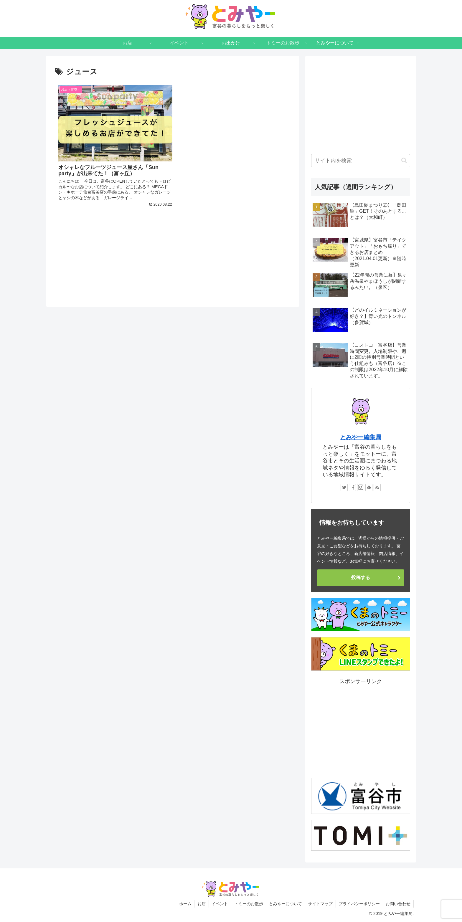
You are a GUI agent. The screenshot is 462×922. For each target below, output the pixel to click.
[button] (404, 160)
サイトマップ (319, 903)
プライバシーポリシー (359, 903)
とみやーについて (284, 903)
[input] (360, 160)
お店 (200, 903)
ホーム (183, 903)
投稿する (360, 577)
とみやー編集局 (360, 437)
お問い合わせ (398, 903)
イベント (218, 903)
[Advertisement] (173, 241)
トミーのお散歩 (247, 903)
